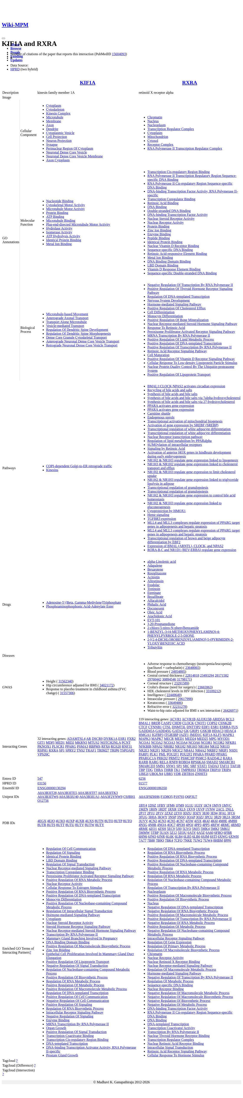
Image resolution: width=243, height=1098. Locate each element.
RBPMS (94, 746)
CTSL (167, 727)
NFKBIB (145, 746)
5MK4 (205, 829)
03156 (41, 783)
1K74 (207, 805)
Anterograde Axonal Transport (67, 318)
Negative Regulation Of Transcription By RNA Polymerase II (190, 285)
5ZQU (182, 832)
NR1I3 (225, 746)
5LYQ (187, 829)
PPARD (210, 754)
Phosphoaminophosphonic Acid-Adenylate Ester (79, 606)
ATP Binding (55, 216)
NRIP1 (223, 750)
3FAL (222, 813)
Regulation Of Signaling (63, 852)
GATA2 (177, 731)
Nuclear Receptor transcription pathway (174, 437)
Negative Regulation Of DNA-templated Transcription (185, 907)
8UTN (99, 821)
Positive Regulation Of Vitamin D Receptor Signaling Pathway (191, 359)
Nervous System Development (168, 300)
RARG (154, 762)
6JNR (161, 836)
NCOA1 (144, 742)
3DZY (197, 813)
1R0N (153, 809)
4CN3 (162, 821)
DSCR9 (97, 739)
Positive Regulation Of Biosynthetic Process (77, 977)
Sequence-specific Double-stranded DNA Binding (182, 273)
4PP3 (197, 825)
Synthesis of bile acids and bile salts (172, 394)
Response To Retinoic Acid (166, 328)
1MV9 (216, 805)
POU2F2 (186, 754)
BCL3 (230, 719)
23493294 (207, 675)
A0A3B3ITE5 (67, 793)
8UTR (41, 825)
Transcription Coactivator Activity (171, 1028)
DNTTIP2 (193, 727)
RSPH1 (42, 750)
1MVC (227, 805)
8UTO (108, 821)
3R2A (226, 817)
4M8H (232, 821)
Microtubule (54, 117)
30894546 (169, 679)
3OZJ (200, 817)
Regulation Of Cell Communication (71, 849)
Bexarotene (155, 569)
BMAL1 (144, 723)
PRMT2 (174, 758)
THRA (158, 770)
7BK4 (169, 840)
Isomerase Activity (59, 232)
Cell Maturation (158, 355)
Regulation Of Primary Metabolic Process (176, 946)
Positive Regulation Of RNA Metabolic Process (79, 880)
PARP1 (144, 754)
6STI (213, 836)
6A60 (210, 832)
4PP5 (206, 825)
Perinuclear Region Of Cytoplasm (69, 148)
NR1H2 (180, 746)
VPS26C (43, 754)
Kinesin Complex (58, 113)
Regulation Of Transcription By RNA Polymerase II (183, 887)
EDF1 (205, 727)
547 (40, 778)
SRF (193, 766)
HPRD (15, 69)
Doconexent (155, 608)
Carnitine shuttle (158, 413)
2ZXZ (168, 813)
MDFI (50, 742)
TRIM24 (203, 770)
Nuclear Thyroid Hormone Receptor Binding (178, 1036)
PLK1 (154, 754)
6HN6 (143, 836)
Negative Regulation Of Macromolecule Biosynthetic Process (190, 997)
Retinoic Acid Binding (162, 203)
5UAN (164, 832)
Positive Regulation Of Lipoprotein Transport (179, 374)
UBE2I (143, 774)
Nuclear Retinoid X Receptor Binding (173, 962)
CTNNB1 (155, 727)
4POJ (189, 825)
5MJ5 (196, 829)
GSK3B (205, 731)
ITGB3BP (171, 735)
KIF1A (88, 82)
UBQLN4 (156, 774)
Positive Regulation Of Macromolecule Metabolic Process (86, 989)
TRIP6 (114, 750)
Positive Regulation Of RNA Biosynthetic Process (81, 891)
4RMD (235, 825)
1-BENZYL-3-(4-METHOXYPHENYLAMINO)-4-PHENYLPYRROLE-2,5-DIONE (183, 633)
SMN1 (160, 766)
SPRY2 (70, 750)
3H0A (152, 817)
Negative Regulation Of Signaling (69, 1016)
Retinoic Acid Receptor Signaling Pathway (177, 351)
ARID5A (218, 719)
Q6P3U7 (191, 797)
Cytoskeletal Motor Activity (65, 205)
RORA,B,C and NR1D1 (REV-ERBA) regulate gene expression (191, 550)
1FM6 (170, 805)
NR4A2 (200, 750)
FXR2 (131, 739)
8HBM (218, 840)
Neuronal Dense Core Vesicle (66, 152)
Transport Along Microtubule (66, 322)
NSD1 (233, 750)
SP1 (62, 750)
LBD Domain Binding (162, 265)
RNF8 (173, 762)
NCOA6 (194, 742)
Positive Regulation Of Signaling (69, 1004)
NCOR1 (206, 742)
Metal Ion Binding (59, 244)
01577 (143, 783)
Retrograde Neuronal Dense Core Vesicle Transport (81, 345)
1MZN (143, 809)
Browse (15, 48)
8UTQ (127, 821)
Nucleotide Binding (59, 201)
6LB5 (187, 836)
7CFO (178, 840)
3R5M (235, 817)
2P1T (142, 813)
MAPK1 (228, 735)
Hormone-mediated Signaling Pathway (174, 304)
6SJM (205, 836)
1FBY (161, 805)
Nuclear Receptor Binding (165, 989)
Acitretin (153, 577)
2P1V (160, 813)
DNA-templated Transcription (67, 1043)
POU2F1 (173, 754)
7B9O (160, 840)
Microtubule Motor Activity (65, 209)
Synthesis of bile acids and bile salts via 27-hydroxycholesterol (191, 402)
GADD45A (146, 731)
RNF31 (127, 746)
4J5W (189, 821)
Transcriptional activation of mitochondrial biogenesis (184, 421)
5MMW (144, 832)
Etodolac (153, 585)
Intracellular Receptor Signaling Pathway (74, 1012)
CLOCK (188, 723)
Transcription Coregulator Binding (171, 199)
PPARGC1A (147, 758)
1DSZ (152, 805)
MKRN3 (81, 742)
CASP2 (166, 723)
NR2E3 (144, 750)
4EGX (41, 821)
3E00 (205, 813)
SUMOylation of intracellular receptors (174, 444)
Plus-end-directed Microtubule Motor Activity (78, 224)
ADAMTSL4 (76, 739)
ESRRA (225, 727)
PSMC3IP (187, 758)
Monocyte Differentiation (165, 316)
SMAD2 (212, 762)
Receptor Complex (160, 144)
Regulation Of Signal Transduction (70, 864)
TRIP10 (215, 770)
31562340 (65, 681)
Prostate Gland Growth (62, 1055)
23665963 (204, 687)
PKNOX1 (44, 746)
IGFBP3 (157, 735)
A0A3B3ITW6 (47, 797)
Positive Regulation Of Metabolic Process (75, 985)
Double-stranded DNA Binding (169, 211)
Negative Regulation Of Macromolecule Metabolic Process (188, 993)
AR (88, 739)
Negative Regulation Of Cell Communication (77, 1001)
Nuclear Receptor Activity (165, 222)
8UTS (51, 825)
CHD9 (176, 723)
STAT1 (202, 766)
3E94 (214, 813)
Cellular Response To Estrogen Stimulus (74, 887)
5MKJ (215, 829)
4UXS (89, 821)
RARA (227, 758)
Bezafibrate (155, 596)
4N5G (143, 825)
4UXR (79, 821)
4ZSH (162, 829)
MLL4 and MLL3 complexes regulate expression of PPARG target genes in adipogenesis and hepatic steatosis (193, 524)
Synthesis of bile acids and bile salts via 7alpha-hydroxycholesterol (193, 398)
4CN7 (180, 821)
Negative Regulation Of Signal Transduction (77, 965)
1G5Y (198, 805)
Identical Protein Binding (63, 240)
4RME (143, 829)
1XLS (181, 809)
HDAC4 (230, 731)
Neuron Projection (59, 140)
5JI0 (179, 829)
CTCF (143, 727)
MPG (213, 739)
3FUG (143, 817)
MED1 (60, 742)
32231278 (179, 706)
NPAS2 (157, 746)
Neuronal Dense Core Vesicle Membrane (74, 156)
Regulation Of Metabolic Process (170, 981)
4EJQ (51, 821)
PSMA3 (82, 746)
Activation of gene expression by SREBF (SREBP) (182, 425)
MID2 (70, 742)
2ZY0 (178, 813)
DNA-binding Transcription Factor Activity (177, 215)
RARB (143, 762)
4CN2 (153, 821)
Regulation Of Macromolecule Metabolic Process (181, 969)
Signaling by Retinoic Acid (166, 448)
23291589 (181, 683)
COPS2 (212, 723)
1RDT (162, 809)
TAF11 (224, 766)
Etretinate (154, 593)
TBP (142, 770)
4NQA (161, 825)
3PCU (208, 817)
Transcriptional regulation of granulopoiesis (177, 487)
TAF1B (235, 766)
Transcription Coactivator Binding (70, 1036)
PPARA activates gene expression (170, 406)
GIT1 (41, 742)
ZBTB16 (188, 774)
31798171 (184, 679)
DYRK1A (110, 739)
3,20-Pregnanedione (161, 624)
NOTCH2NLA (110, 742)
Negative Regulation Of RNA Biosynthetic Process (182, 911)
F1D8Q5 (166, 797)
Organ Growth (56, 1028)
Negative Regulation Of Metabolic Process (177, 1004)
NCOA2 (157, 742)
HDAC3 (218, 731)
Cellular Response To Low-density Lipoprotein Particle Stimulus (192, 363)
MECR (169, 739)
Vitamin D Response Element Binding (173, 269)
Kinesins (52, 470)
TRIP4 (226, 770)
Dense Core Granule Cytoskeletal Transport (76, 337)
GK (186, 731)
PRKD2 (162, 758)
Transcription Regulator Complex (170, 129)
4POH (180, 825)
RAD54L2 (214, 758)
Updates (16, 60)
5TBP (155, 832)
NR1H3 (191, 746)
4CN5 (171, 821)
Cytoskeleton (55, 109)
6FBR (228, 832)
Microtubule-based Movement (67, 314)
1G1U (189, 805)
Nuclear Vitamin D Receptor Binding (173, 246)
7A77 (142, 840)
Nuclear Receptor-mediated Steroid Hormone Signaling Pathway (192, 324)
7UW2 (197, 840)
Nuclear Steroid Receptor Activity (170, 218)
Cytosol (152, 140)
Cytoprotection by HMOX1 (166, 511)
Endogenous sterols (160, 417)
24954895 (178, 671)
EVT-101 (153, 620)
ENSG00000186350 (153, 788)
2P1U (151, 813)
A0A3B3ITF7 (87, 793)
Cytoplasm (53, 105)
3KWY (162, 817)
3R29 (217, 817)
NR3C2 (177, 750)
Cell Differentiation (160, 312)
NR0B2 (169, 746)
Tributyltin (154, 647)
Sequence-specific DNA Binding (170, 250)
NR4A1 (189, 750)
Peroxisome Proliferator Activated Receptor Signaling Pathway (191, 331)
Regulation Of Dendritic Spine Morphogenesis (78, 333)
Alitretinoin (155, 581)
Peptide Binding (158, 238)
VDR (177, 774)
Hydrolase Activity (59, 228)
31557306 (67, 693)
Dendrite (52, 129)
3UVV (143, 821)
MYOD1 (223, 739)
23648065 (192, 667)
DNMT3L (179, 727)
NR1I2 (214, 746)
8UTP (118, 821)
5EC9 (171, 829)
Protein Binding (57, 213)
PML (162, 754)
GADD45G (163, 731)
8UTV (79, 825)
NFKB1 (230, 742)
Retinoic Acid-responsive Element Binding (177, 253)
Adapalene (154, 565)
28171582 (221, 675)
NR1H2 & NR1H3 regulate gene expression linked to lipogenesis (192, 460)
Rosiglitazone (156, 573)
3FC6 (231, 813)
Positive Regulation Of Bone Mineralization (178, 320)
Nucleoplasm (156, 125)
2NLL (229, 809)
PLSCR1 (58, 746)
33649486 (175, 703)
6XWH (234, 836)
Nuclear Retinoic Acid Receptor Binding (175, 1043)
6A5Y (192, 832)
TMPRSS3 (188, 770)
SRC (186, 766)
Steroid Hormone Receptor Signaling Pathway (78, 926)
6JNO (152, 836)
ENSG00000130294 (51, 788)
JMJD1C (196, 735)
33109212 (213, 691)
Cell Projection (56, 137)
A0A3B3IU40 (69, 797)
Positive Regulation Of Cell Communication (77, 997)
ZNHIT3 (201, 774)
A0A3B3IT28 (47, 793)
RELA (163, 762)
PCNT (126, 742)
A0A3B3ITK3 (108, 793)
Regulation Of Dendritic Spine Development (77, 330)
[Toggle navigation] (3, 38)
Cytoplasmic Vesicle (60, 133)
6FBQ (218, 832)
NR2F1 (155, 750)
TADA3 (213, 766)
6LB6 (196, 836)
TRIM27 (103, 750)
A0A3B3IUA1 (89, 797)
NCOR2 (218, 742)
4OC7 (171, 825)
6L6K (170, 836)
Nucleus (153, 121)
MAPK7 (157, 739)
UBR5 (168, 774)
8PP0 (227, 840)
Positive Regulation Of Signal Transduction (76, 1032)
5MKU (225, 829)
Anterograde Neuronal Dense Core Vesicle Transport (82, 341)
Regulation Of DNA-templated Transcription (178, 296)
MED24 (190, 739)
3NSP (172, 817)
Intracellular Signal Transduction (170, 1047)
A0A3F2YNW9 (111, 797)
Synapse (52, 144)
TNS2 (80, 750)
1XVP (200, 809)
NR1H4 (203, 746)
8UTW (89, 825)
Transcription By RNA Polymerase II (72, 934)
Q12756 (43, 800)
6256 (142, 778)
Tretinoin (153, 589)
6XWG (223, 836)
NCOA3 (169, 742)
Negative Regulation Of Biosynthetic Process (178, 1001)
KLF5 (217, 735)
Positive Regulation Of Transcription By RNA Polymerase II (189, 347)
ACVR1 (175, 719)
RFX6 (105, 746)
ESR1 (122, 739)
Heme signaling (158, 515)
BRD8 (155, 723)
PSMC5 (200, 758)
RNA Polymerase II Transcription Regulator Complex (184, 148)
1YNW (210, 809)
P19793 (178, 797)
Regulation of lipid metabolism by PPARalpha (179, 441)
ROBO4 (184, 762)
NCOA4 (181, 742)
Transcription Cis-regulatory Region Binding (178, 172)
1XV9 (190, 809)
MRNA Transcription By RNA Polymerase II (178, 335)
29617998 (185, 699)
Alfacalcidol (155, 600)
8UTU (69, 825)
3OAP (190, 817)
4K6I (214, 821)
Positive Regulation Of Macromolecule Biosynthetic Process (88, 946)
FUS (235, 727)
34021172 (106, 685)
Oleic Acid (154, 612)
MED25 (202, 739)
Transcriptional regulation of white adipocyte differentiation (188, 429)
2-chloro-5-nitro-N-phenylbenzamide (173, 628)
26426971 (230, 710)
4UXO (60, 821)
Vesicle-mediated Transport (65, 326)
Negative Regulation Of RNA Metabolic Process (181, 923)
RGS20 (116, 746)
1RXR (172, 809)
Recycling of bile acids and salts (169, 390)
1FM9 (180, 805)
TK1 (177, 770)
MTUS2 (93, 742)
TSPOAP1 (127, 750)
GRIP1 (194, 731)
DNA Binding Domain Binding (169, 261)
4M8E (223, 821)
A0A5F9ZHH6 (149, 797)
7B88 (151, 840)
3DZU (187, 813)
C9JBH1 (129, 797)
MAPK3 (144, 739)
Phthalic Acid (156, 604)
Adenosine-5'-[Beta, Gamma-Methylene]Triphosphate (83, 602)
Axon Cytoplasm (58, 160)
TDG (149, 770)
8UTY (99, 825)
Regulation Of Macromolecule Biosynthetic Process (183, 950)
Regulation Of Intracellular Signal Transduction (79, 911)
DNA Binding (157, 207)
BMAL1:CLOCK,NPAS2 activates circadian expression (186, 386)
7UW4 (207, 840)
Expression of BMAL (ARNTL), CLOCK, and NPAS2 (185, 546)
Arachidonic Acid (159, 616)
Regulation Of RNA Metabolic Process (73, 981)
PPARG (70, 746)
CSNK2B (224, 723)
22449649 (173, 695)
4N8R (152, 825)
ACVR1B (189, 719)
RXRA (189, 82)
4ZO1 (153, 829)
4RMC (225, 825)
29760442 (154, 679)
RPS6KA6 (198, 762)
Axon (50, 125)
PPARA (198, 754)
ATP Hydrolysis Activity (63, 236)
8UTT (60, 825)
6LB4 (179, 836)
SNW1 (171, 766)
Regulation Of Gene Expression (169, 942)
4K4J (206, 821)
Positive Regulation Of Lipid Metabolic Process (180, 339)
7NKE (187, 840)
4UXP (70, 821)
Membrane (53, 121)
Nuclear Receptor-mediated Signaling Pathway (78, 868)
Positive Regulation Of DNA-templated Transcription (184, 343)
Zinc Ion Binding (159, 230)
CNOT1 (200, 723)
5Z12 (173, 832)
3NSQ (181, 817)
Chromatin (154, 117)
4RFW (215, 825)
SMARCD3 (147, 766)
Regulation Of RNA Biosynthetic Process (75, 1008)
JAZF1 (184, 735)
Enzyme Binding (159, 234)
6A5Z (201, 832)
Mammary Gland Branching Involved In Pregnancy (82, 938)
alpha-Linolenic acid (161, 561)
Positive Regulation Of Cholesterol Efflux (176, 308)
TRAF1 (91, 750)
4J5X (198, 821)
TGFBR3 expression (161, 519)
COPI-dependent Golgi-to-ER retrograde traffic (79, 466)
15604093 (119, 54)
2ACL (220, 809)
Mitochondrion (157, 137)
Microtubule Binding (60, 220)
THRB (168, 770)
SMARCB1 (227, 762)
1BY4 (143, 805)
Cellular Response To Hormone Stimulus (175, 1055)
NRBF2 (212, 750)
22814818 (192, 675)
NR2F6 (166, 750)
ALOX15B (204, 719)
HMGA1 (145, 735)
